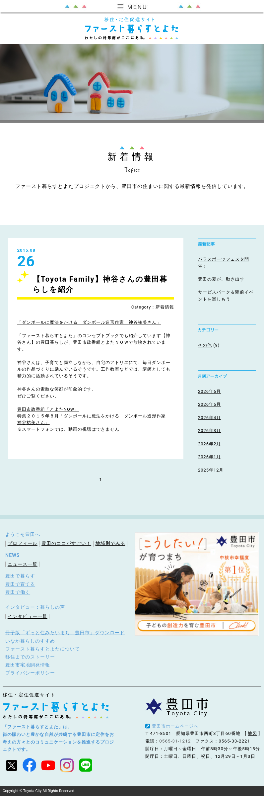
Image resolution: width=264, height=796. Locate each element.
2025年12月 (211, 470)
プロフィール (22, 543)
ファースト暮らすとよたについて (42, 649)
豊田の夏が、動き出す (221, 279)
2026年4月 (209, 417)
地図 (252, 733)
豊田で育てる (20, 584)
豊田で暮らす (20, 575)
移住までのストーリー (30, 657)
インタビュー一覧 (27, 616)
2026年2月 (209, 443)
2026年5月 (209, 404)
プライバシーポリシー (30, 672)
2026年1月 (209, 456)
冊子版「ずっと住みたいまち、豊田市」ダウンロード (65, 632)
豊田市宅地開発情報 (27, 664)
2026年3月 (209, 430)
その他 (205, 345)
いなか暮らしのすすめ (30, 641)
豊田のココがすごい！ (66, 543)
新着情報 (165, 307)
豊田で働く (17, 592)
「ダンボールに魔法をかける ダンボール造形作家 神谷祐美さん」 (89, 322)
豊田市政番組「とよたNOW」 (48, 409)
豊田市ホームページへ (175, 726)
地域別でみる (110, 543)
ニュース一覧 (22, 564)
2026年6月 (209, 391)
